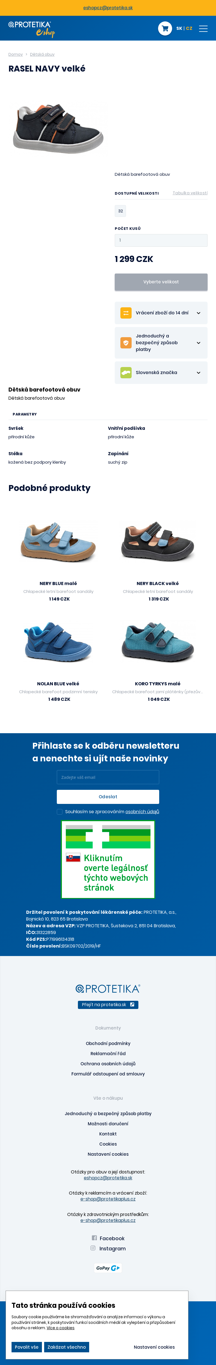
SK (179, 29)
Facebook (108, 1238)
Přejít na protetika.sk (108, 1004)
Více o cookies (61, 1328)
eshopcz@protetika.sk (108, 8)
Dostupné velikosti (161, 194)
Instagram (108, 1248)
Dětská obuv (42, 54)
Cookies (108, 1144)
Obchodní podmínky (108, 1043)
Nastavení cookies (108, 1154)
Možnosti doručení (108, 1124)
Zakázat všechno (67, 1347)
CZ (189, 29)
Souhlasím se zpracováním (112, 812)
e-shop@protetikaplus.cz (108, 1199)
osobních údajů (142, 811)
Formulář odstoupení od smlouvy (108, 1074)
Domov (15, 54)
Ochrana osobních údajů (108, 1064)
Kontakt (108, 1134)
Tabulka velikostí (190, 193)
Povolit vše (27, 1347)
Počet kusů (128, 229)
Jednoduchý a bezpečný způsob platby (108, 1114)
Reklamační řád (108, 1054)
